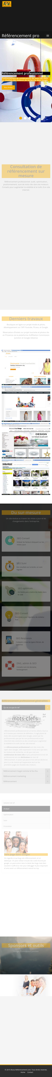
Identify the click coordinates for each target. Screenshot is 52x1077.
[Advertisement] (34, 15)
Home (23, 1072)
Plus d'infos (8, 87)
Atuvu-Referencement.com (21, 1070)
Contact (30, 1072)
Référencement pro (20, 35)
